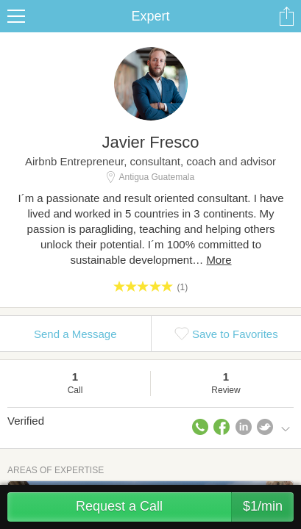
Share (286, 16)
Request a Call (185, 507)
